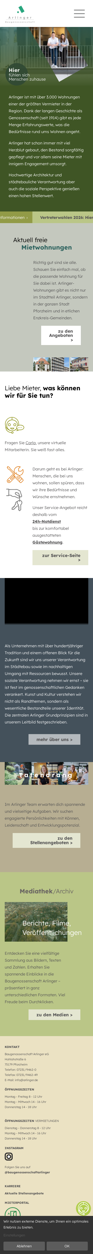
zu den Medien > (54, 1014)
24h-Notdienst (46, 521)
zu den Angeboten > (61, 335)
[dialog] (46, 1235)
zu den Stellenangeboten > (51, 840)
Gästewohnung (47, 542)
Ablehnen (24, 1246)
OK (67, 1246)
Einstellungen (14, 1235)
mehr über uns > (54, 739)
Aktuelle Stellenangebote (24, 1193)
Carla (31, 442)
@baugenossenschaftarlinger (27, 1172)
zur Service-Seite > (61, 557)
